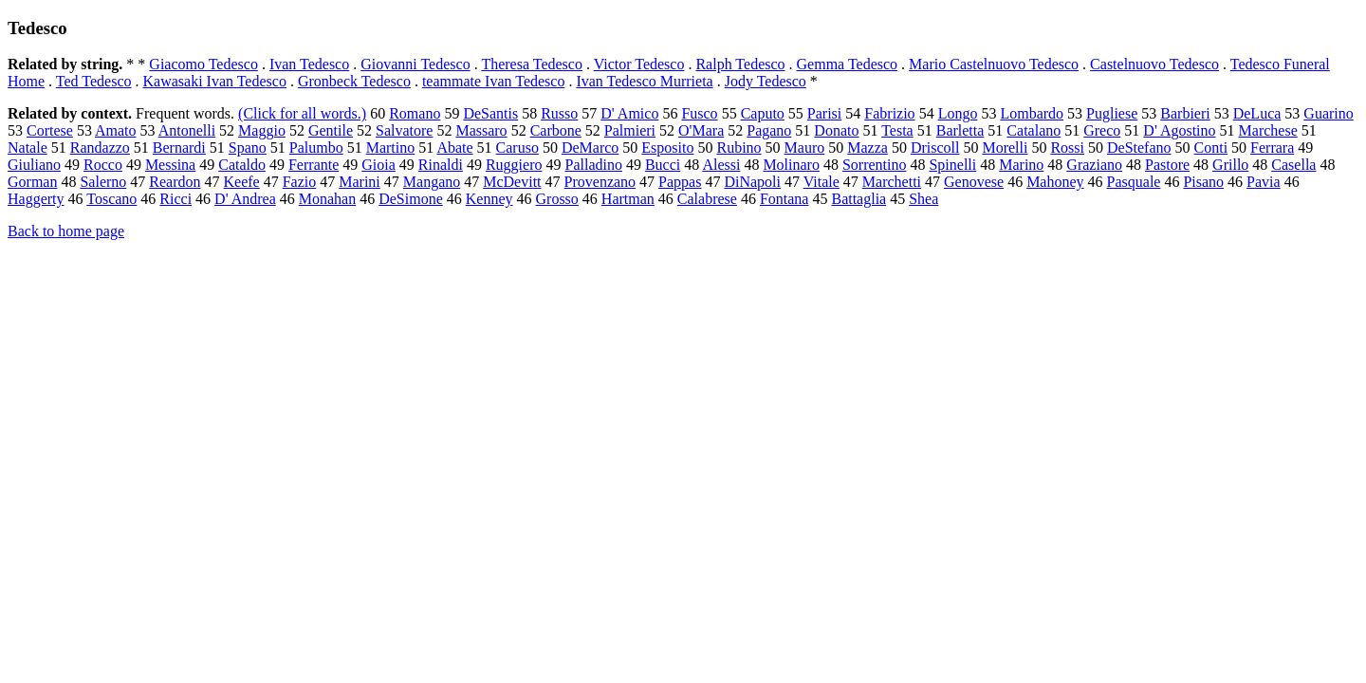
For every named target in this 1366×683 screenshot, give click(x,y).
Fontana (784, 199)
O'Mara (701, 130)
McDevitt (512, 182)
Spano (248, 147)
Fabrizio (889, 113)
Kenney (489, 199)
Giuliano (34, 165)
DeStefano (1139, 147)
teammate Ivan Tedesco (493, 81)
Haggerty (36, 199)
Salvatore (404, 130)
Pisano (1203, 182)
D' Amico (629, 113)
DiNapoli (752, 182)
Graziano (1094, 165)
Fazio (300, 182)
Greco (1101, 130)
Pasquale (1134, 182)
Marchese (1268, 130)
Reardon (174, 182)
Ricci (175, 199)
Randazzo (100, 147)
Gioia (378, 165)
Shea (923, 199)
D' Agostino (1179, 130)
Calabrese (707, 199)
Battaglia (858, 199)
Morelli (1004, 147)
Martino (390, 147)
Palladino (592, 165)
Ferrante (313, 165)
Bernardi (179, 147)
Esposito (667, 147)
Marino (1021, 165)
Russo (559, 113)
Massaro (481, 130)
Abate (454, 147)
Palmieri (629, 130)
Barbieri (1184, 113)
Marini (359, 182)
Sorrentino (874, 165)
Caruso (517, 147)
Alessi (721, 165)
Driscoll (935, 147)
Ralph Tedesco (740, 64)
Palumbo (316, 147)
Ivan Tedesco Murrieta (644, 81)
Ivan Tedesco (309, 64)
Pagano (769, 130)
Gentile (330, 130)
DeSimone (410, 199)
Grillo (1230, 165)
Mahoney (1054, 182)
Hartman (628, 199)
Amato (116, 130)
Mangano (431, 182)
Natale (27, 147)
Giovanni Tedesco (415, 64)
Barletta (960, 130)
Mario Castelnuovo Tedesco (994, 64)
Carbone (555, 130)
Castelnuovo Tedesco (1154, 64)
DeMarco (590, 147)
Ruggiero (514, 165)
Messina (170, 165)
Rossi (1067, 147)
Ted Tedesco (94, 81)
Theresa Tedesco (531, 64)
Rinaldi (440, 165)
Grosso (557, 199)
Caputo (763, 113)
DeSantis (490, 113)
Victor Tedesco (639, 64)
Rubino (738, 147)
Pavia (1263, 182)
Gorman (32, 182)
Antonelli (186, 130)
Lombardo (1031, 113)
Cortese (50, 130)
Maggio (262, 130)
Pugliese (1111, 113)
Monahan (327, 199)
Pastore (1167, 165)
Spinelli (952, 165)
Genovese (974, 182)
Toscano (111, 199)
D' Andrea (245, 199)
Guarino (1328, 113)
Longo (958, 113)
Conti (1211, 147)
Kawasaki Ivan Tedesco (214, 81)
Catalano (1033, 130)
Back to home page (66, 231)
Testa (897, 130)
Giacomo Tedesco (203, 64)
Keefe (242, 182)
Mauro (805, 147)
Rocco (102, 165)
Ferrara (1272, 147)
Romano (414, 113)
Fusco (699, 113)
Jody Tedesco (765, 81)
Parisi (824, 113)
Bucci (662, 165)
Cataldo (242, 165)
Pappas (679, 182)
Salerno (103, 182)
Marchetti (891, 182)
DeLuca (1257, 113)
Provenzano (600, 182)
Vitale (821, 182)
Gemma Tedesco (847, 64)
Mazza (867, 147)
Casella (1293, 165)
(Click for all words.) (302, 113)
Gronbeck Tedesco (354, 81)
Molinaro (791, 165)
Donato (836, 130)
